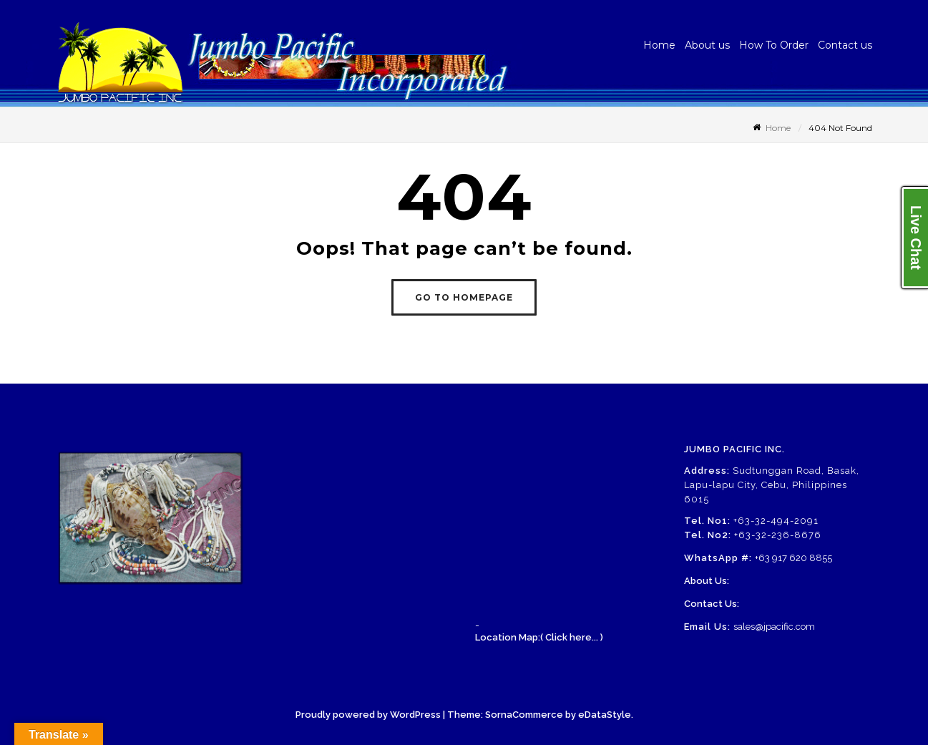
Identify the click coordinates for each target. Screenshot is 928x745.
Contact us (845, 45)
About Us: (706, 580)
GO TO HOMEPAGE (464, 297)
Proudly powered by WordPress (368, 714)
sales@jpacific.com (774, 626)
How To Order (774, 45)
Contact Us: (711, 603)
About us (707, 45)
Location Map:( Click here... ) (539, 637)
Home (659, 45)
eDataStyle (604, 714)
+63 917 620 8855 (793, 557)
